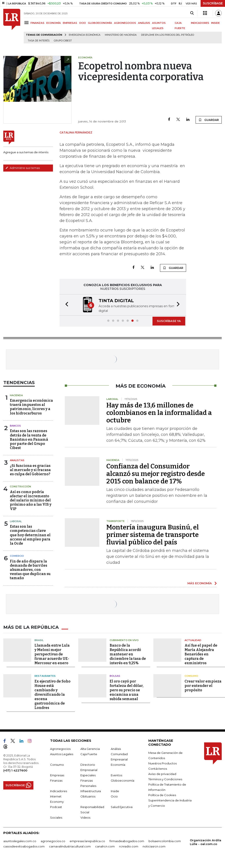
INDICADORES (200, 22)
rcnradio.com (128, 846)
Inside (115, 791)
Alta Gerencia (90, 748)
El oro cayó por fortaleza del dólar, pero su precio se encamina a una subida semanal (126, 690)
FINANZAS (37, 22)
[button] (65, 304)
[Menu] (27, 23)
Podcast (56, 806)
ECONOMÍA (53, 22)
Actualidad (193, 640)
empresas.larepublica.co (87, 841)
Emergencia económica (84, 34)
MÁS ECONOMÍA (199, 583)
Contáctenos (157, 768)
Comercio (17, 555)
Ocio (114, 796)
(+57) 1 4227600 (15, 770)
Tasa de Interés (38, 40)
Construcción (20, 486)
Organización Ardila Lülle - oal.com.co (205, 841)
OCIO (82, 22)
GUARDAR (208, 120)
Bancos (15, 425)
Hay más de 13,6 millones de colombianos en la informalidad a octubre (159, 412)
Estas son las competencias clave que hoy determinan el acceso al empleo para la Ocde (30, 535)
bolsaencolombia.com (165, 841)
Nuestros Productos (162, 763)
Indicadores (58, 791)
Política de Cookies (162, 795)
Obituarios (87, 796)
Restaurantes (45, 675)
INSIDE (215, 22)
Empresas (57, 775)
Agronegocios (60, 748)
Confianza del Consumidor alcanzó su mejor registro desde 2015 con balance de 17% (155, 473)
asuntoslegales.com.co (19, 841)
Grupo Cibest (63, 40)
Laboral (16, 521)
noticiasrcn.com (154, 846)
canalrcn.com (105, 846)
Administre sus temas (22, 168)
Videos (85, 817)
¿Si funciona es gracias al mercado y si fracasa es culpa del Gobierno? (30, 470)
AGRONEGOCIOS (125, 22)
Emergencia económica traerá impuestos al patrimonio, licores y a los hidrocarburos (31, 406)
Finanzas (56, 780)
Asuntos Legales (61, 754)
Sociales (56, 817)
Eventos (116, 775)
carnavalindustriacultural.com (70, 846)
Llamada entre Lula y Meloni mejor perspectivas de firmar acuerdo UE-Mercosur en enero (52, 654)
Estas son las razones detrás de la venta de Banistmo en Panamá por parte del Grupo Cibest (29, 439)
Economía (118, 764)
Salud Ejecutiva (121, 806)
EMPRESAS (70, 22)
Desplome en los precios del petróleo (167, 34)
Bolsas (115, 675)
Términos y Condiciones (165, 779)
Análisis (116, 748)
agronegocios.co (53, 841)
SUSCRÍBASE (213, 3)
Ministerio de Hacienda (121, 34)
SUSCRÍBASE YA (169, 321)
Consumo (191, 675)
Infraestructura (90, 791)
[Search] (192, 13)
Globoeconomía (122, 780)
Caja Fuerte (88, 754)
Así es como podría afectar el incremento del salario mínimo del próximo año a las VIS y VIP (30, 500)
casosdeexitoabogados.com (24, 846)
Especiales (88, 775)
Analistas (17, 460)
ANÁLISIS (144, 22)
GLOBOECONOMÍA (100, 22)
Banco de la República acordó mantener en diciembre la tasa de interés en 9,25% (128, 654)
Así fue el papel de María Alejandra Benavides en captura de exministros (201, 654)
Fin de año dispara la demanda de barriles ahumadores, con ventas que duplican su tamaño (30, 569)
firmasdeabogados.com (126, 841)
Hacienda (16, 395)
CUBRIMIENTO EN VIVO (124, 640)
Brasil (39, 640)
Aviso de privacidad (162, 773)
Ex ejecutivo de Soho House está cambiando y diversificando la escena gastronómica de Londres (52, 694)
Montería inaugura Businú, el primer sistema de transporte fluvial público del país (152, 534)
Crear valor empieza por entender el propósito (203, 685)
